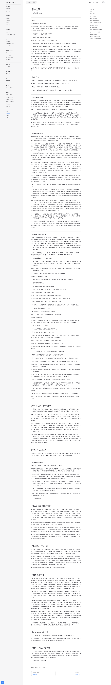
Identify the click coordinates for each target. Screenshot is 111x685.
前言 (91, 11)
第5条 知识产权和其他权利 (96, 22)
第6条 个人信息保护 (94, 25)
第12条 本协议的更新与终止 (96, 38)
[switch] (103, 2)
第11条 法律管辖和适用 (95, 36)
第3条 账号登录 (93, 18)
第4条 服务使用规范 (94, 20)
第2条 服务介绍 (93, 16)
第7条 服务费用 (93, 27)
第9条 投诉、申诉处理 (95, 32)
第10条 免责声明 (93, 34)
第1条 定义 (92, 13)
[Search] (31, 2)
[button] (13, 6)
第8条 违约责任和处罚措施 (96, 29)
